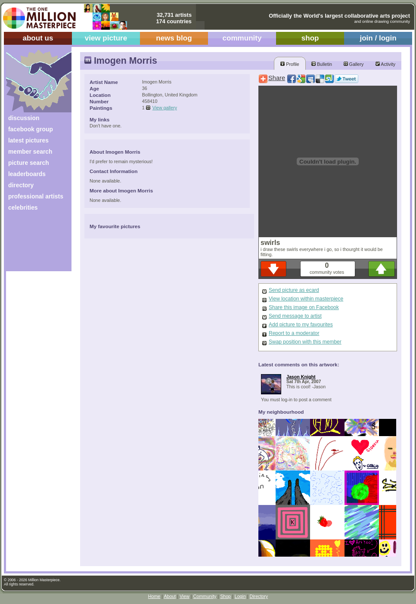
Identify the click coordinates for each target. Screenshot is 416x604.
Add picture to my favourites (301, 325)
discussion (23, 118)
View (184, 596)
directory (21, 185)
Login (240, 596)
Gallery (354, 64)
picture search (28, 162)
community (242, 38)
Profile (289, 64)
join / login (378, 38)
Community (205, 596)
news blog (174, 38)
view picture (106, 38)
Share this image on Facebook (304, 307)
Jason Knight (301, 376)
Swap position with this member (305, 342)
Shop (225, 596)
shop (310, 38)
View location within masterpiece (306, 299)
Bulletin (321, 64)
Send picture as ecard (294, 290)
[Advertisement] (33, 244)
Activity (385, 64)
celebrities (23, 207)
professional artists (35, 196)
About (170, 596)
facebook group (30, 129)
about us (37, 38)
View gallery (164, 107)
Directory (259, 596)
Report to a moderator (294, 333)
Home (154, 596)
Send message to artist (295, 316)
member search (30, 151)
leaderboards (27, 173)
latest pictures (28, 140)
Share (276, 77)
